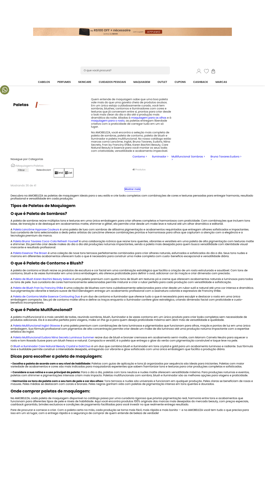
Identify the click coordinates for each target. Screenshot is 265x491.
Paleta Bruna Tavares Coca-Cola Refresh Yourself (45, 241)
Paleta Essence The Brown (30, 253)
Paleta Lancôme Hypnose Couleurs (36, 229)
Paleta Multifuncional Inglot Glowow (36, 325)
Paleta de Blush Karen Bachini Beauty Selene (42, 279)
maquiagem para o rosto (108, 120)
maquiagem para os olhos (148, 118)
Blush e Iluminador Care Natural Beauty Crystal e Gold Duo (52, 346)
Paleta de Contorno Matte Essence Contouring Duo (46, 296)
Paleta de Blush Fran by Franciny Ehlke (38, 288)
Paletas (38, 165)
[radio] (59, 172)
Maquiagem (24, 165)
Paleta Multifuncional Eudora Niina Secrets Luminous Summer (53, 337)
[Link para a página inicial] (13, 165)
